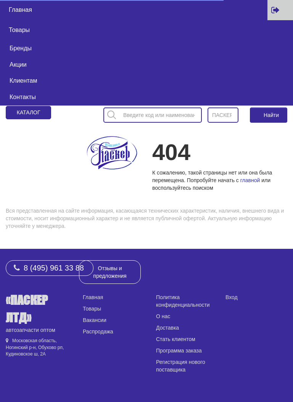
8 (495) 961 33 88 (54, 268)
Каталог (28, 112)
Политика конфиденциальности (183, 301)
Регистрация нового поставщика (180, 366)
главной (250, 180)
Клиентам (23, 80)
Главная (20, 9)
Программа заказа (179, 351)
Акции (18, 64)
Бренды (21, 48)
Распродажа (98, 331)
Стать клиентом (175, 339)
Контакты (23, 97)
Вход (231, 297)
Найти (271, 115)
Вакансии (94, 320)
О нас (163, 316)
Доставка (167, 328)
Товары (19, 30)
